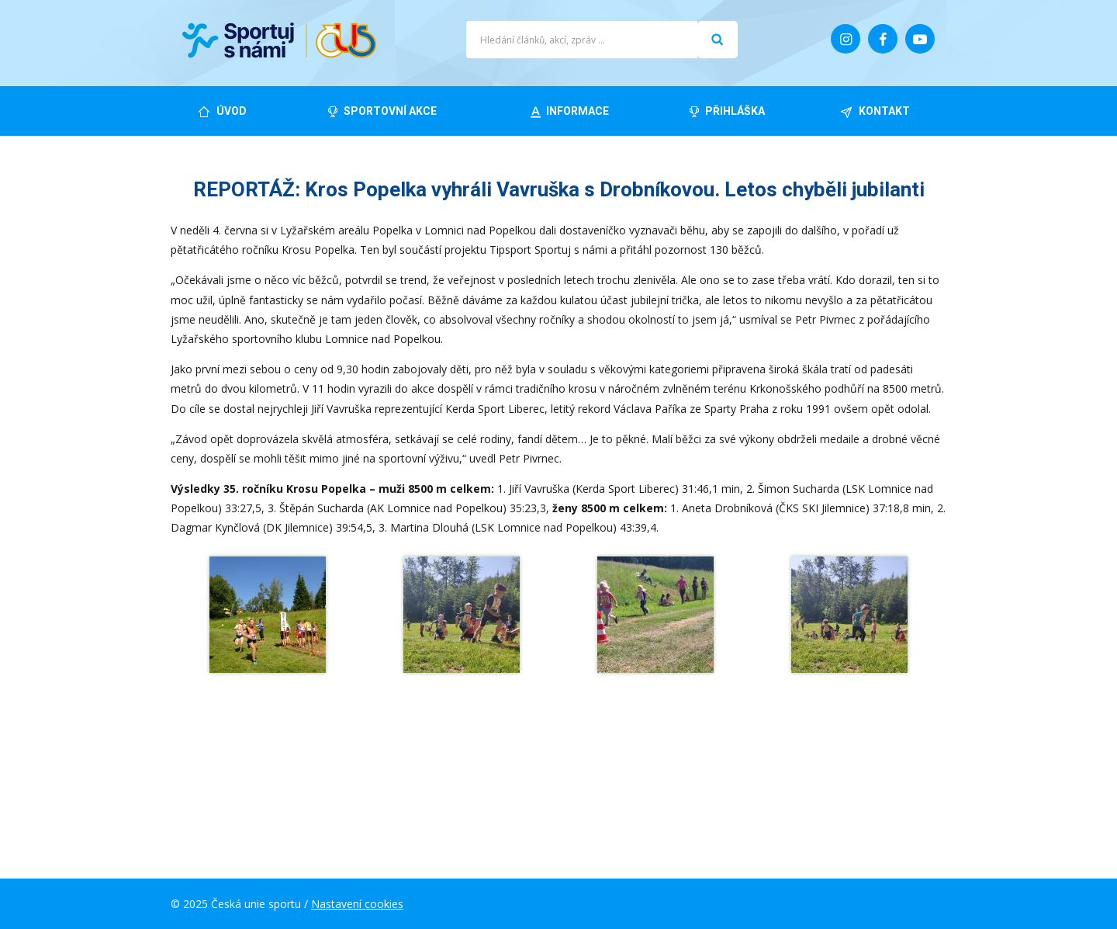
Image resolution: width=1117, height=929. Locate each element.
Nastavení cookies (357, 903)
